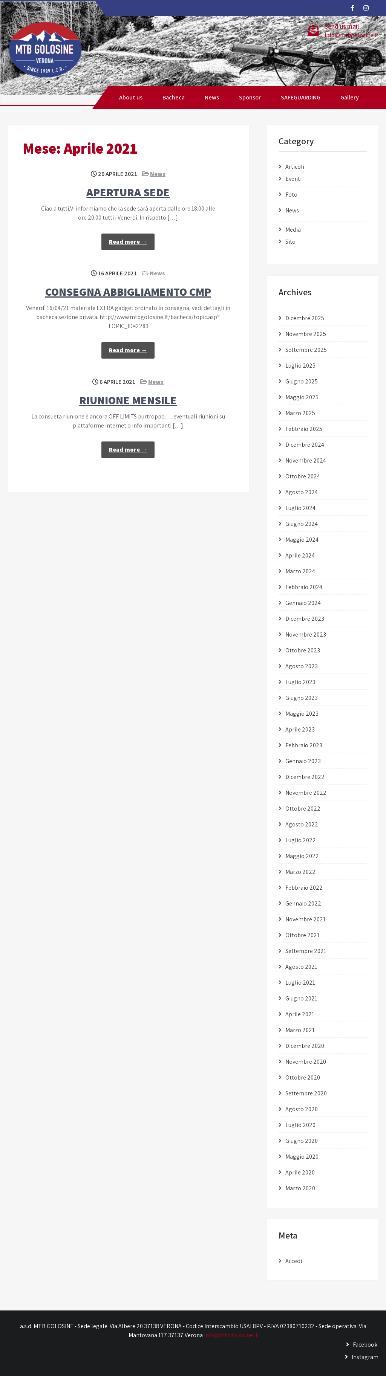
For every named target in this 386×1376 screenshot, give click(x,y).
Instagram (365, 1357)
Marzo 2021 (300, 1030)
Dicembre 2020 (304, 1046)
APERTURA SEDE (128, 192)
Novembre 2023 (305, 634)
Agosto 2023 (301, 666)
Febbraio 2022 (304, 888)
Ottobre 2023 (302, 650)
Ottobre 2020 (302, 1077)
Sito (290, 242)
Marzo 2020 (300, 1188)
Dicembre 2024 (304, 445)
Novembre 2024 (305, 460)
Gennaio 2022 (303, 903)
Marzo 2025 (300, 413)
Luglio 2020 (300, 1125)
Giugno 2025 (301, 381)
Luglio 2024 (300, 508)
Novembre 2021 (305, 919)
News (212, 97)
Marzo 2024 (300, 571)
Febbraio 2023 (303, 745)
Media (293, 230)
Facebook (365, 1345)
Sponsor (250, 97)
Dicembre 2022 (305, 777)
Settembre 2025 (306, 350)
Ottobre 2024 (302, 476)
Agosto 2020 (301, 1109)
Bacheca (173, 97)
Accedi (293, 1261)
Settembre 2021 (305, 951)
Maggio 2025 (302, 397)
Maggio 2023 (302, 714)
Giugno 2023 (301, 698)
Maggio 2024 (302, 540)
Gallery (349, 97)
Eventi (293, 179)
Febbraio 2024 (303, 587)
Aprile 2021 (299, 1014)
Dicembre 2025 (304, 318)
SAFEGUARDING (300, 97)
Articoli (294, 167)
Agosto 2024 (301, 492)
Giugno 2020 (301, 1141)
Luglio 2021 (300, 983)
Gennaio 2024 (303, 603)
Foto (291, 195)
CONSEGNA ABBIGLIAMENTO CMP (128, 291)
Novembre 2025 (305, 334)
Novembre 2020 (305, 1062)
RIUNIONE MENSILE (128, 400)
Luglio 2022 (300, 840)
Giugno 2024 (301, 524)
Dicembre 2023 (304, 619)
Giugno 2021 (301, 998)
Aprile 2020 (300, 1172)
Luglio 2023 (300, 682)
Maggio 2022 (302, 856)
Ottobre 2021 (302, 935)
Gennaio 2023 (303, 761)
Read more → (128, 242)
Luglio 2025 (300, 366)
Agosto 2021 (301, 967)
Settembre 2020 (306, 1093)
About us (130, 97)
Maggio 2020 (302, 1157)
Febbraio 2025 (303, 429)
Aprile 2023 (300, 729)
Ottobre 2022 (302, 808)
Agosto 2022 (301, 824)
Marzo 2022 (300, 872)
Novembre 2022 (305, 793)
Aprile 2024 (300, 555)
